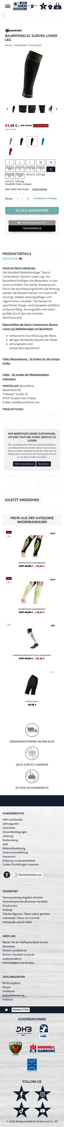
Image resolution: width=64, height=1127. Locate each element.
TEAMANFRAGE (32, 228)
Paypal (6, 987)
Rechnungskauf (11, 983)
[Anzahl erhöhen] (28, 198)
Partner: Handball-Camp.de (18, 954)
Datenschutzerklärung (15, 852)
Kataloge (8, 909)
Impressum (9, 856)
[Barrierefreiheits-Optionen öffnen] (7, 874)
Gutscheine (9, 827)
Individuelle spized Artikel (17, 922)
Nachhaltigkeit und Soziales (18, 962)
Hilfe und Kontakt (12, 819)
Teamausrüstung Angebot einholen (23, 897)
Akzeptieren (43, 463)
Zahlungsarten (11, 823)
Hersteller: (11, 386)
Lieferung (8, 836)
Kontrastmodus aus (30, 874)
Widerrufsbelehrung (14, 848)
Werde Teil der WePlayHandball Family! (25, 942)
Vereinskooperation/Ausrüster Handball (25, 901)
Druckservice (10, 905)
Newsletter (9, 946)
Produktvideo (13, 409)
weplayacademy (12, 958)
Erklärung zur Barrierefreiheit (19, 860)
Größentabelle (39, 189)
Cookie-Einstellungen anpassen (21, 864)
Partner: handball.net (15, 950)
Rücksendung (10, 840)
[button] (8, 6)
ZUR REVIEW (12, 258)
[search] (32, 15)
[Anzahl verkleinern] (17, 198)
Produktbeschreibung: (19, 268)
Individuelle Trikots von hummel (21, 918)
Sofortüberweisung (13, 995)
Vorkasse (8, 999)
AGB (5, 844)
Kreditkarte (9, 991)
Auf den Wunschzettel (32, 222)
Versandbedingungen (15, 832)
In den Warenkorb (32, 210)
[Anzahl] (22, 198)
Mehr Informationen (24, 463)
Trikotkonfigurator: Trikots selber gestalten (26, 913)
